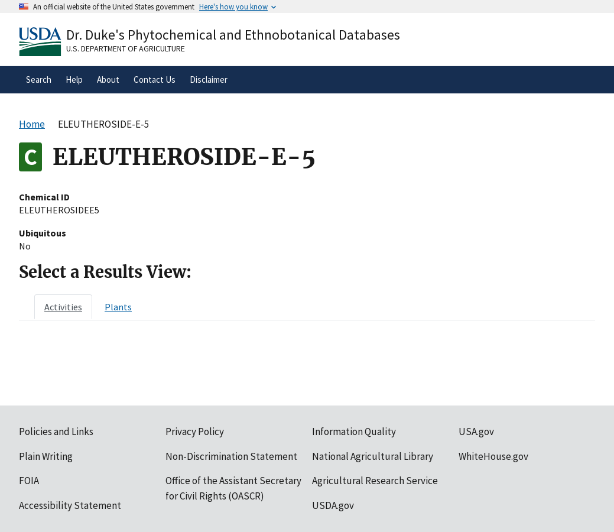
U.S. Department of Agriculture (125, 48)
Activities (63, 307)
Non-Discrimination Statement (231, 456)
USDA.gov (333, 505)
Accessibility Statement (70, 505)
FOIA (29, 480)
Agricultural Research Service (375, 480)
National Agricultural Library (372, 456)
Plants (118, 307)
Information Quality (354, 431)
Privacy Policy (194, 431)
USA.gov (476, 431)
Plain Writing (46, 456)
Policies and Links (56, 431)
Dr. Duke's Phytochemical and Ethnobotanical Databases (233, 34)
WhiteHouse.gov (493, 456)
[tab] (63, 306)
